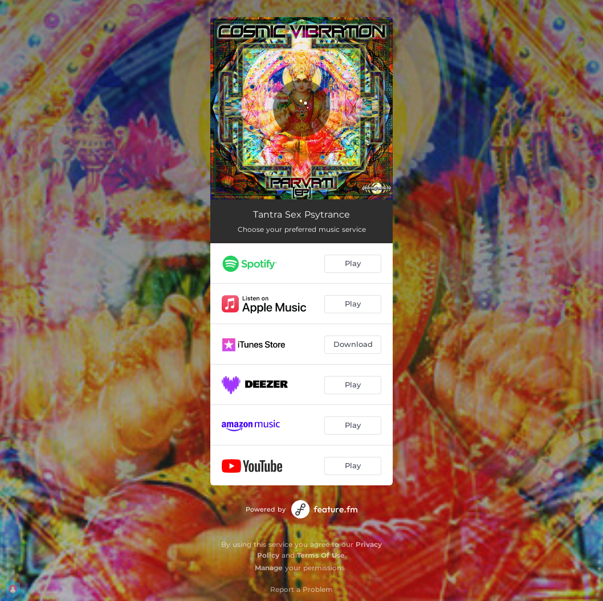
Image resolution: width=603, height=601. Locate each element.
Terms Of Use (321, 555)
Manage (269, 567)
